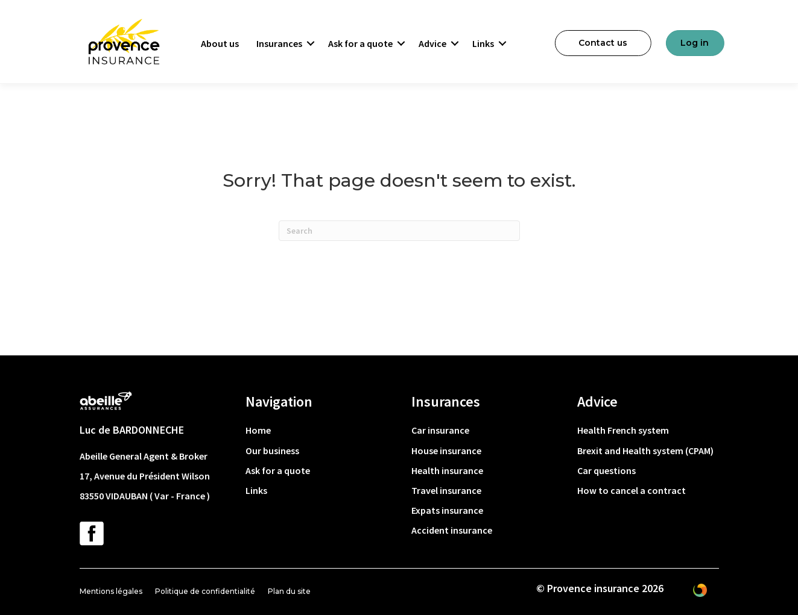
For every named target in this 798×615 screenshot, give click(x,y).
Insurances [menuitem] (279, 43)
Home (258, 430)
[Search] (399, 230)
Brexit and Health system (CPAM (644, 451)
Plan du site (289, 591)
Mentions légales (111, 591)
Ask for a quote (277, 470)
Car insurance (440, 430)
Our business (272, 451)
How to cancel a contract (631, 490)
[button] (310, 43)
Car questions (606, 470)
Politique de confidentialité (205, 591)
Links (256, 490)
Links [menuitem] (483, 43)
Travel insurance (446, 490)
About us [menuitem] (220, 43)
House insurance (446, 451)
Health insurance (447, 470)
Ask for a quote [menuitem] (360, 43)
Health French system (623, 430)
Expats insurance (447, 510)
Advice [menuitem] (432, 43)
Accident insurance (451, 530)
